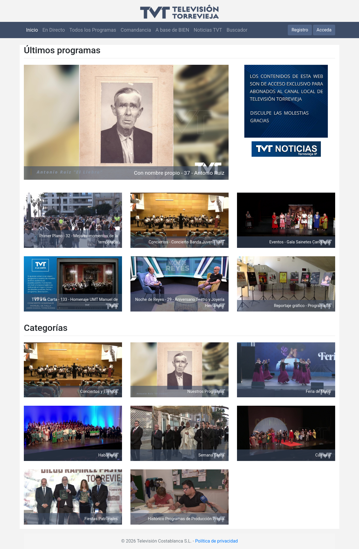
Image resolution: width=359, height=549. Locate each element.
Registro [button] (299, 30)
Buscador (237, 30)
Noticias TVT (208, 30)
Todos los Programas (92, 30)
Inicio (32, 30)
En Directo (53, 30)
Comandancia (136, 30)
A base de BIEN (172, 30)
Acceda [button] (324, 30)
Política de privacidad (216, 541)
